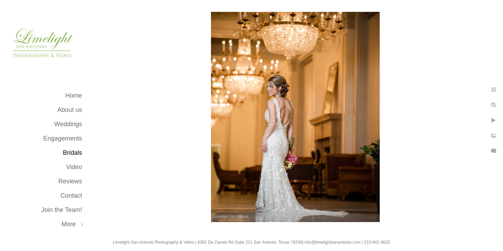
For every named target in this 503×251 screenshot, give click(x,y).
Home (73, 95)
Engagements (62, 138)
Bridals (72, 152)
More (68, 224)
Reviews (70, 181)
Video (74, 166)
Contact (71, 195)
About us (69, 109)
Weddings (68, 124)
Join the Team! (61, 209)
